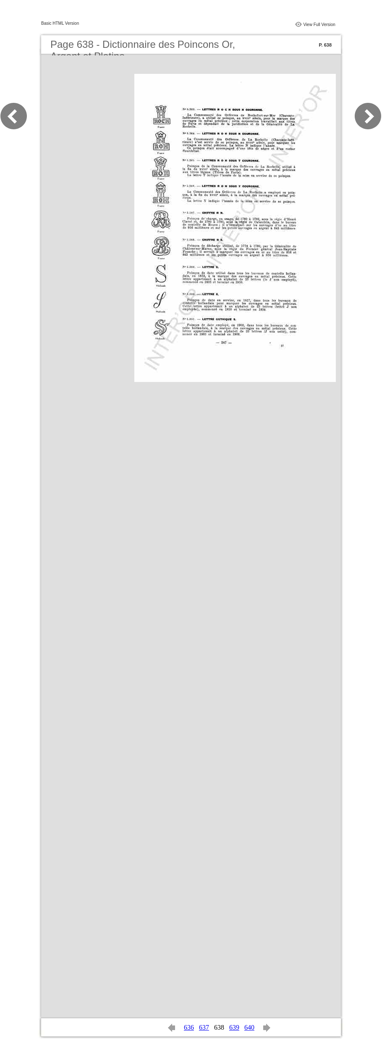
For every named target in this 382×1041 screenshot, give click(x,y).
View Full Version (319, 24)
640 (249, 1027)
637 (204, 1027)
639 (234, 1027)
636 (189, 1027)
